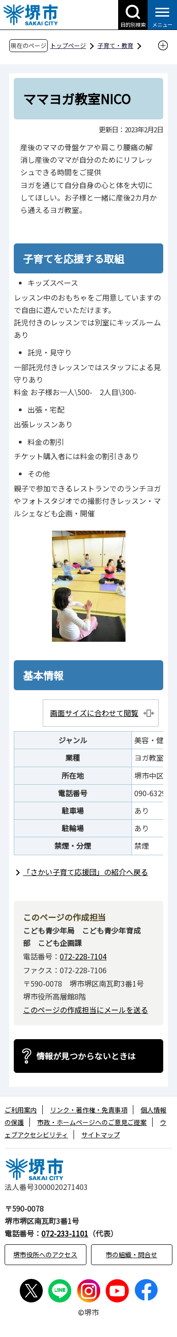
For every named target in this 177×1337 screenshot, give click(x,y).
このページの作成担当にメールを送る (85, 1009)
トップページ (68, 45)
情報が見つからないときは (86, 1056)
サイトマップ (100, 1134)
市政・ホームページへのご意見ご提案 (92, 1122)
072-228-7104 (83, 956)
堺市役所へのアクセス (45, 1254)
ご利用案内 (21, 1109)
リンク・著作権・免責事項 (88, 1109)
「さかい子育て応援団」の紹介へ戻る (85, 871)
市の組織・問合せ (131, 1254)
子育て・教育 (115, 45)
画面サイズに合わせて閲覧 (94, 712)
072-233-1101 (64, 1233)
